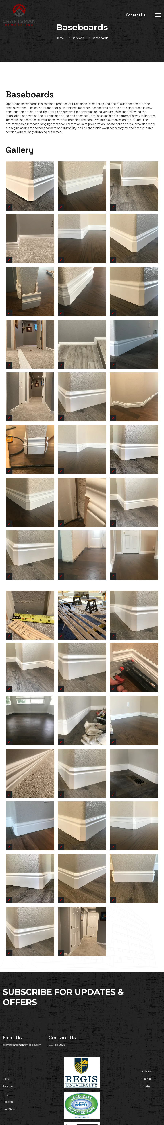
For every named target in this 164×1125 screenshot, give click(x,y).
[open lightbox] (30, 188)
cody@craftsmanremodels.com (22, 1047)
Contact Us (135, 15)
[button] (158, 15)
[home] (19, 15)
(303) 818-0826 (57, 1047)
